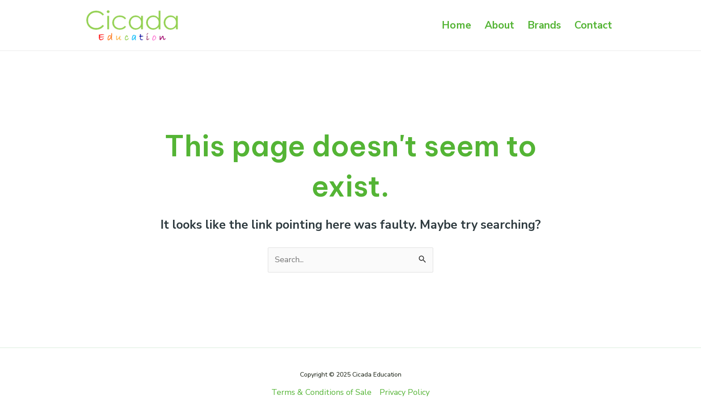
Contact (593, 25)
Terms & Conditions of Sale (321, 392)
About (499, 25)
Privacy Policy (405, 392)
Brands (544, 25)
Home (456, 25)
